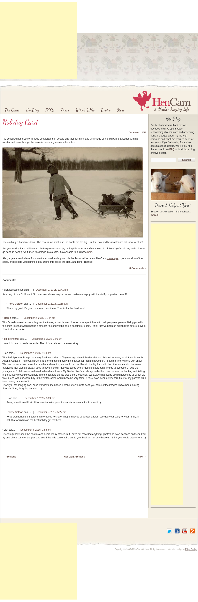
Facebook (177, 531)
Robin (7, 317)
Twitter (169, 531)
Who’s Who (85, 110)
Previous (9, 456)
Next (142, 456)
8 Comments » (137, 268)
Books (105, 110)
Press (65, 110)
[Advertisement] (98, 40)
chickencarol (11, 338)
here (89, 252)
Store (120, 110)
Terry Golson (15, 303)
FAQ (171, 149)
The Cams (12, 110)
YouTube (184, 531)
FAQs (50, 110)
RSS (192, 531)
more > (155, 215)
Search (186, 159)
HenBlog (32, 110)
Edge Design (191, 549)
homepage (112, 258)
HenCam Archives (74, 456)
